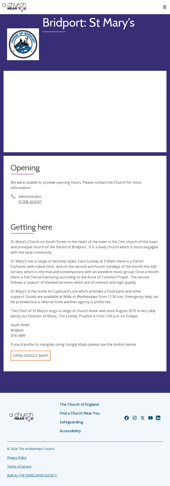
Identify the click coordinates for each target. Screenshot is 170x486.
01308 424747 (30, 201)
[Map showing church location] (85, 111)
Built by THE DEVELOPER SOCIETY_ (32, 475)
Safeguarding (71, 422)
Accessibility (70, 430)
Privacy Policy (17, 457)
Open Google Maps (30, 355)
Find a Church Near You (80, 413)
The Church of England (79, 404)
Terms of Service (19, 466)
